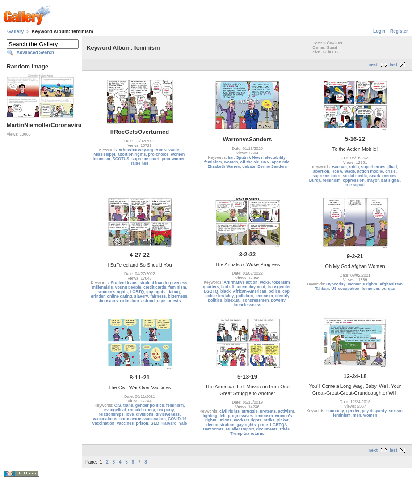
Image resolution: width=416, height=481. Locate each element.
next (373, 64)
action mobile (370, 171)
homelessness (247, 304)
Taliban (322, 288)
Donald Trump (141, 410)
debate (248, 166)
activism (286, 411)
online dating (119, 296)
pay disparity (374, 411)
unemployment (250, 287)
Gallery (15, 31)
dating (174, 291)
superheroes (373, 167)
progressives (240, 415)
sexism (396, 411)
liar (231, 157)
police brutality (219, 296)
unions (225, 420)
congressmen (256, 300)
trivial (285, 429)
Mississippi (104, 154)
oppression (354, 180)
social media (355, 176)
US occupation (345, 288)
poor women (174, 159)
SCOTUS (121, 159)
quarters (211, 287)
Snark (374, 176)
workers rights (247, 420)
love (130, 414)
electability (275, 157)
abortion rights (132, 154)
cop (286, 291)
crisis (390, 171)
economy (335, 411)
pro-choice (158, 154)
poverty (278, 300)
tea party (165, 410)
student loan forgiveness (164, 283)
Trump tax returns (247, 433)
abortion (321, 171)
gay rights (155, 291)
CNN (265, 162)
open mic (281, 162)
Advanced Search (35, 52)
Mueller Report (240, 429)
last (393, 64)
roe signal (355, 185)
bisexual (232, 300)
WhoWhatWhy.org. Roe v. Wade (149, 150)
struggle (250, 411)
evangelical (115, 410)
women (178, 154)
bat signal (390, 180)
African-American (249, 291)
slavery (141, 296)
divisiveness (168, 414)
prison (142, 423)
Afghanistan (391, 284)
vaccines (125, 423)
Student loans (124, 283)
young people (128, 287)
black (225, 291)
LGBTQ (137, 291)
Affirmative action (240, 282)
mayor (373, 180)
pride (263, 424)
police (274, 291)
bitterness (177, 296)
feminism (101, 159)
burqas (388, 288)
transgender (279, 287)
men (357, 415)
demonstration (220, 424)
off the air (249, 162)
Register (399, 31)
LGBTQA (278, 424)
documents (267, 429)
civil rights (229, 411)
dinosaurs (108, 300)
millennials (102, 287)
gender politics (149, 405)
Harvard (168, 423)
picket (283, 420)
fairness (158, 296)
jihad (392, 167)
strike (269, 420)
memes (389, 176)
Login (379, 31)
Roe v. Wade (343, 171)
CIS (117, 405)
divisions (144, 414)
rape (161, 300)
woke (265, 282)
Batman (339, 167)
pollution (244, 296)
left (222, 415)
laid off (228, 287)
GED (155, 423)
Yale (183, 423)
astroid (148, 300)
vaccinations (105, 419)
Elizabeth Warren (224, 166)
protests (268, 411)
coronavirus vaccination (142, 419)
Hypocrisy (336, 284)
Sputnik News (249, 157)
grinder (98, 296)
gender (353, 411)
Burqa (315, 180)
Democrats (213, 429)
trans (128, 405)
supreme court (145, 159)
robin (354, 167)
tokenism (281, 282)
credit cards (154, 287)
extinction (129, 300)
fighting (209, 415)
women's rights (113, 291)
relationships (110, 414)
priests (174, 300)
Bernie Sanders (272, 166)
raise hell (139, 163)
